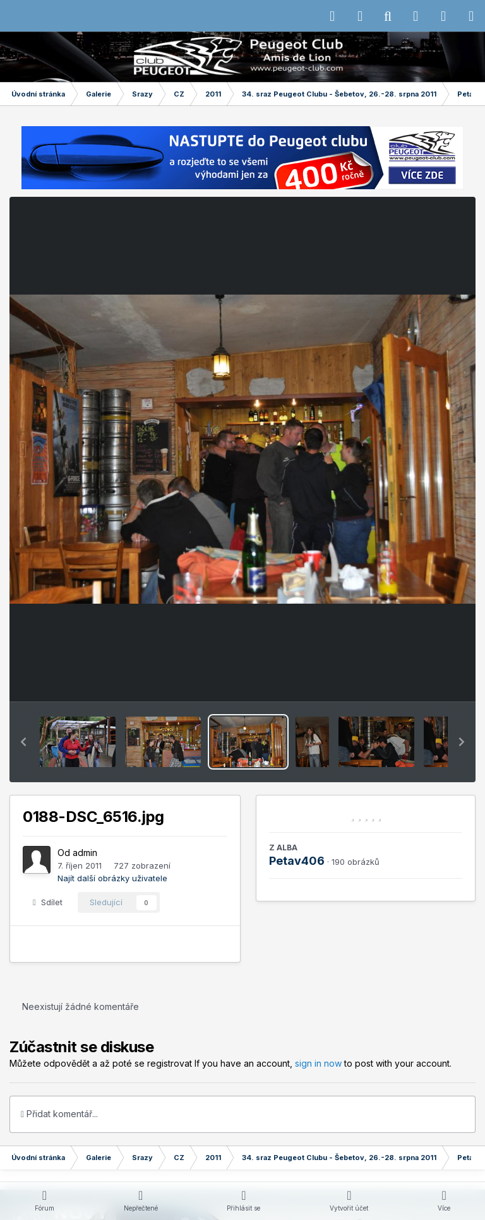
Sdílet (48, 902)
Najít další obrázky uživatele (112, 878)
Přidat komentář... (59, 1113)
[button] (23, 742)
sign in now (318, 1063)
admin (85, 852)
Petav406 (297, 860)
